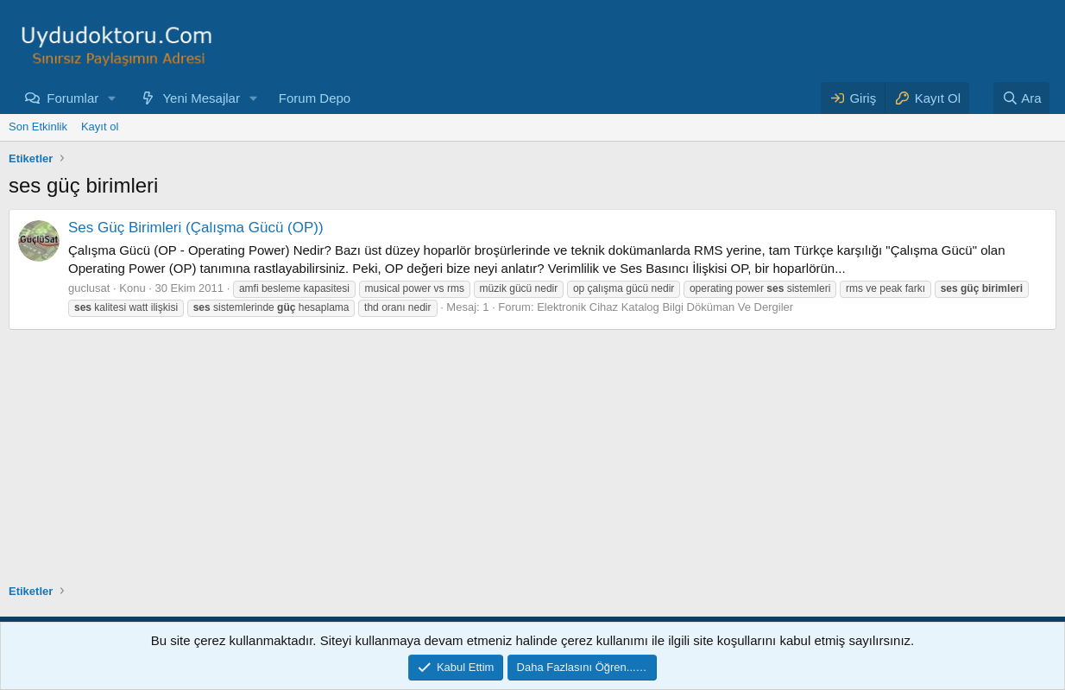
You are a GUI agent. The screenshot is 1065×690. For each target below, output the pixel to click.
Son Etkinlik (38, 126)
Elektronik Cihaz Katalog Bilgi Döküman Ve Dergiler (665, 307)
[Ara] (1021, 98)
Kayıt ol (99, 126)
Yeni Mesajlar (201, 98)
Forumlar (72, 98)
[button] (112, 98)
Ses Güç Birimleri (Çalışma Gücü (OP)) (196, 227)
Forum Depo (314, 98)
